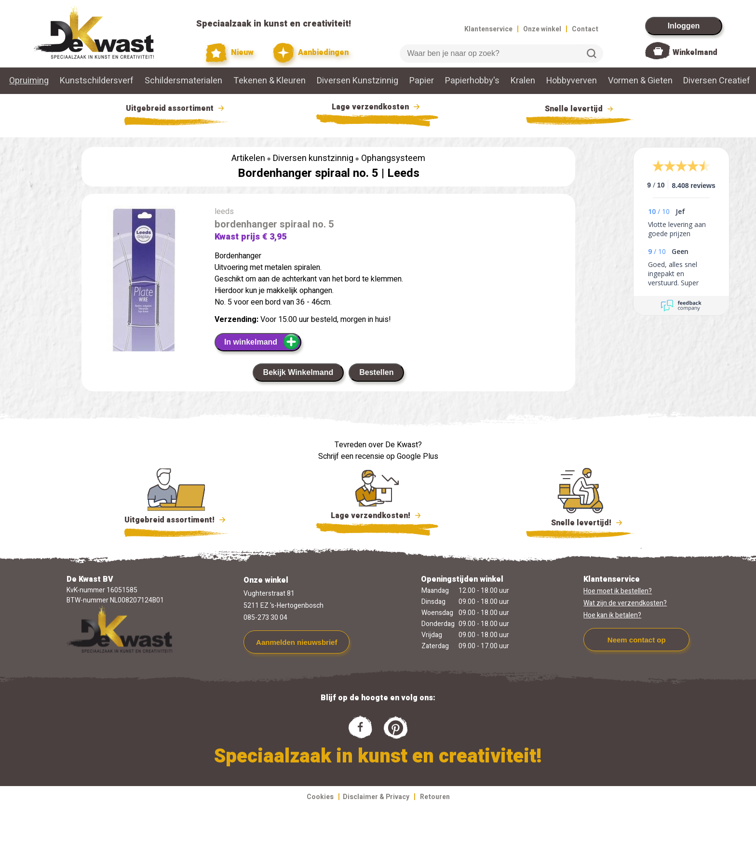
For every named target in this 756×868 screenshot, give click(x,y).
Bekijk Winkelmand (298, 372)
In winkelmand (262, 341)
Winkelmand (695, 52)
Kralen (523, 80)
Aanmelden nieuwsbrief (296, 642)
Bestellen (376, 372)
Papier (421, 80)
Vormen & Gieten (640, 80)
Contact (585, 29)
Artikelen (248, 158)
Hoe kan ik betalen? (612, 615)
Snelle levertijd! (580, 522)
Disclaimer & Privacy (376, 797)
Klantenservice (488, 29)
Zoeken (591, 53)
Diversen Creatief (716, 80)
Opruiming (29, 80)
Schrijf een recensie (351, 456)
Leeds (403, 173)
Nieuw (230, 52)
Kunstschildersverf (97, 80)
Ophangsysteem (393, 158)
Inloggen (684, 26)
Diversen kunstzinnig (313, 158)
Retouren (435, 797)
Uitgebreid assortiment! (176, 520)
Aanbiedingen (311, 53)
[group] (143, 300)
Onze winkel (542, 29)
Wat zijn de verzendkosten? (625, 603)
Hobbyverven (571, 80)
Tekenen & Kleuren (269, 80)
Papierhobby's (472, 80)
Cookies (320, 797)
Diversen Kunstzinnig (357, 80)
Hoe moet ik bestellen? (617, 591)
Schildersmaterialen (183, 80)
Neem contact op (637, 640)
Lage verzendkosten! (377, 517)
